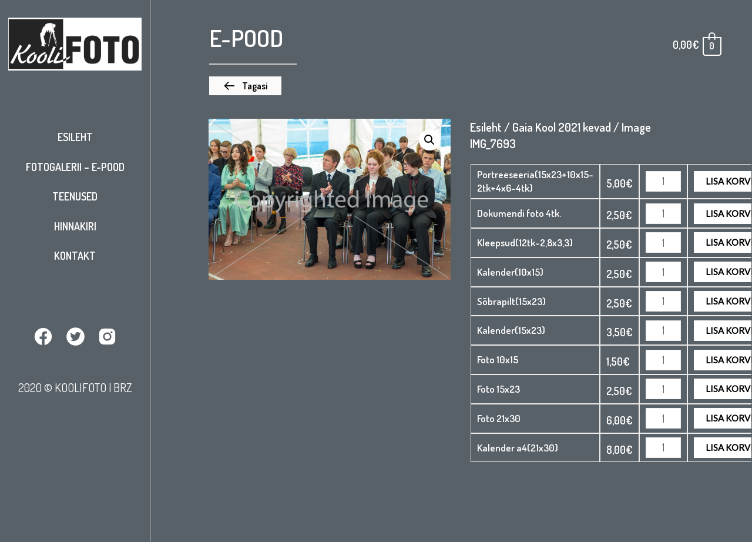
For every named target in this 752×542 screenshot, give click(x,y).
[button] (245, 85)
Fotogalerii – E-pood (75, 166)
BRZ (122, 387)
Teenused (75, 196)
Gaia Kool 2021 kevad (561, 127)
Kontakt (75, 255)
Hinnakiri (75, 226)
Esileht (75, 137)
